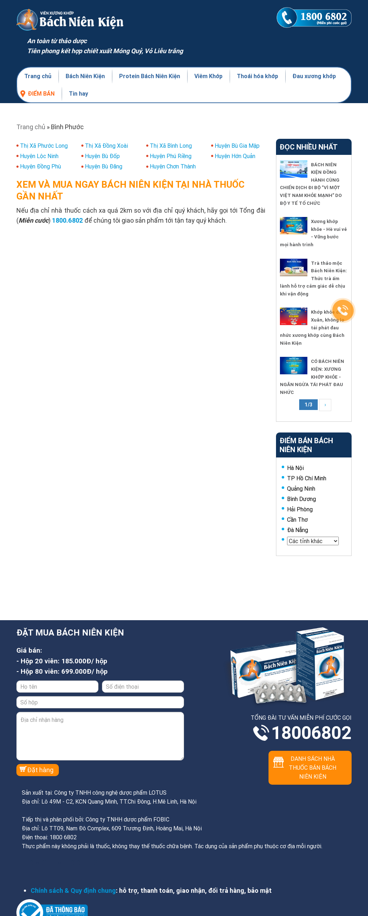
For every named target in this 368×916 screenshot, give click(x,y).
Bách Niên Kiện (85, 76)
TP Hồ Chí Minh (306, 478)
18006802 (311, 733)
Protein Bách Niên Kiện (149, 76)
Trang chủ (37, 76)
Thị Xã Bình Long (171, 145)
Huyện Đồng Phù (40, 166)
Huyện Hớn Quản (235, 156)
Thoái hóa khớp (257, 76)
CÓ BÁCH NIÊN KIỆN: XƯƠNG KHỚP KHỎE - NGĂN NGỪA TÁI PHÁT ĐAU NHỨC (312, 376)
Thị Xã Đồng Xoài (106, 145)
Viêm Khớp (208, 76)
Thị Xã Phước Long (44, 145)
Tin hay (78, 93)
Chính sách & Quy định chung (73, 890)
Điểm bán (41, 93)
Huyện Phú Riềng (170, 156)
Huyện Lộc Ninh (39, 156)
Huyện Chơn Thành (173, 166)
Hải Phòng (300, 509)
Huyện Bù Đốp (102, 156)
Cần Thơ (297, 519)
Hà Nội (295, 467)
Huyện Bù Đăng (103, 166)
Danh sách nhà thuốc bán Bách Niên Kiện (312, 767)
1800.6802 (67, 220)
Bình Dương (301, 498)
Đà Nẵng (297, 529)
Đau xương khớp (314, 76)
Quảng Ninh (301, 488)
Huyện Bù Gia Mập (237, 145)
